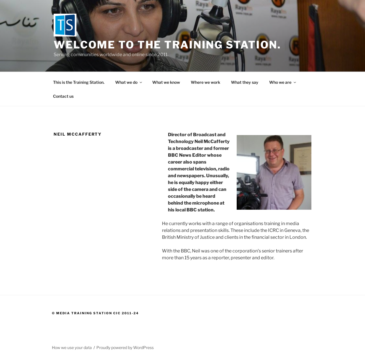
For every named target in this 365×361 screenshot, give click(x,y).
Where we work (205, 82)
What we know (166, 82)
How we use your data (72, 347)
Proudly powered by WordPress (125, 347)
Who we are (283, 82)
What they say (244, 82)
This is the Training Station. (78, 82)
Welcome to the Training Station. (167, 44)
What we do (129, 82)
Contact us (63, 96)
